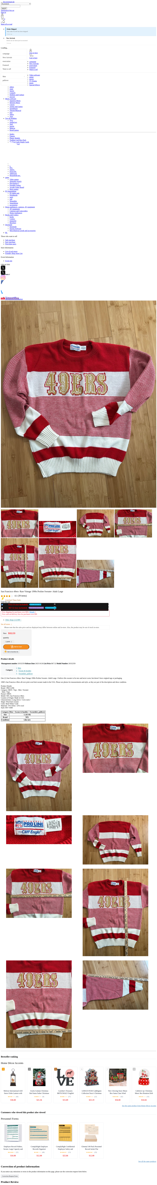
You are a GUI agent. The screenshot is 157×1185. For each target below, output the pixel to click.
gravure (12, 97)
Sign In (3, 12)
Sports (12, 91)
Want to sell (7, 69)
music (31, 83)
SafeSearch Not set (7, 10)
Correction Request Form (10, 1176)
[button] (78, 21)
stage (11, 89)
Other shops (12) (13, 620)
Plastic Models (15, 138)
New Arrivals (7, 57)
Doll (11, 124)
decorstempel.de (8, 2)
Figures (12, 136)
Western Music (15, 103)
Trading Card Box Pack (18, 140)
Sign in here (33, 53)
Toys (11, 120)
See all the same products (147, 1161)
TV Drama (33, 81)
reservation (6, 61)
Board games (14, 130)
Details (32, 612)
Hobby (12, 134)
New (22, 604)
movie (31, 79)
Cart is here (33, 58)
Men (4, 76)
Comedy (13, 93)
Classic (12, 105)
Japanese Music (15, 101)
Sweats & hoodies (25, 671)
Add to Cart (16, 646)
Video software (34, 75)
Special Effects (34, 85)
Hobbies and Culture (17, 95)
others (12, 87)
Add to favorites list (11, 651)
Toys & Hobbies (11, 118)
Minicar (12, 128)
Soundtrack (14, 108)
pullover (5, 80)
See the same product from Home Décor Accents (139, 1106)
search (4, 8)
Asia (11, 116)
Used (30, 608)
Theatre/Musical (15, 110)
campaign (6, 54)
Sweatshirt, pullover (26, 674)
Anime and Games (16, 107)
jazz (11, 112)
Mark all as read (6, 24)
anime (31, 77)
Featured (6, 65)
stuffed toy (13, 122)
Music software (10, 99)
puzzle (12, 126)
